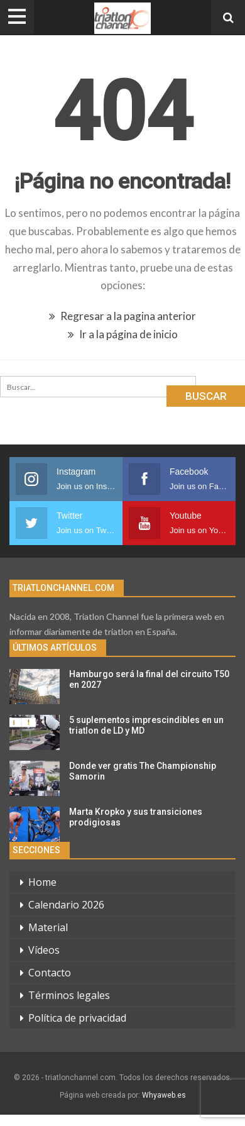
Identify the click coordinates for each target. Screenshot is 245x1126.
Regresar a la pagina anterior (122, 316)
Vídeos (44, 950)
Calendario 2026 (66, 905)
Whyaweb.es (164, 1095)
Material (48, 927)
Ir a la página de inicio (123, 334)
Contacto (49, 973)
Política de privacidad (77, 1018)
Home (42, 882)
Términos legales (69, 995)
